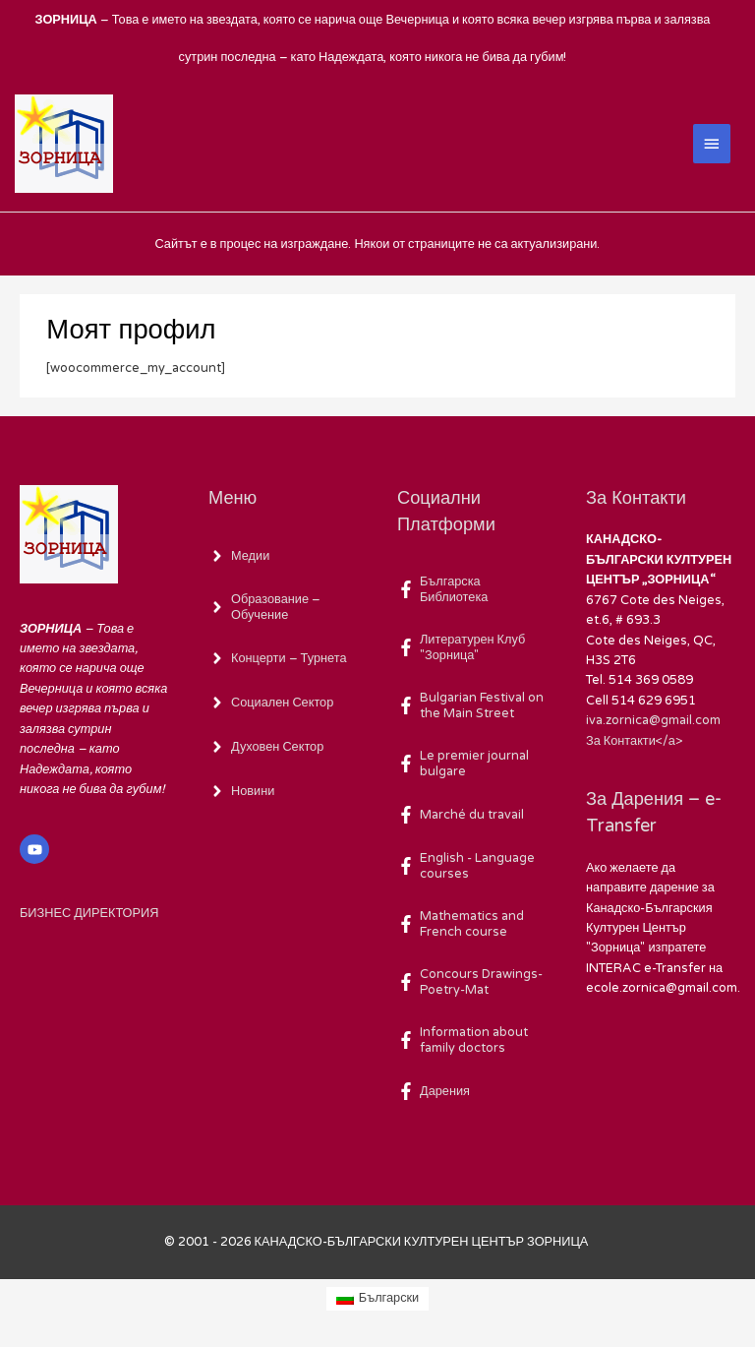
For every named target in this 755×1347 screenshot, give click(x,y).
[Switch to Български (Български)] (378, 1298)
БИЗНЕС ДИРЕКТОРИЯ (89, 912)
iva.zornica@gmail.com (653, 720)
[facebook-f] (472, 589)
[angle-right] (238, 555)
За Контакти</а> (634, 740)
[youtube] (37, 849)
